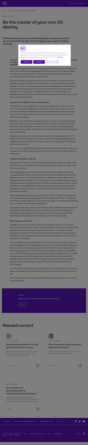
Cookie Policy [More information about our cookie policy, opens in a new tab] (60, 57)
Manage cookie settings (52, 62)
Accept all (26, 62)
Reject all (39, 62)
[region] (44, 55)
